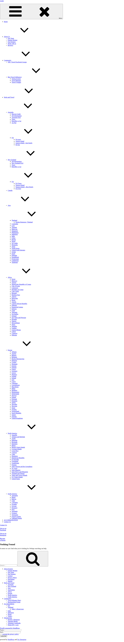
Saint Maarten (16, 470)
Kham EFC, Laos (13, 625)
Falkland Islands (17, 518)
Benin (13, 300)
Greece (14, 373)
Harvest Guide (16, 114)
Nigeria (14, 321)
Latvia (14, 381)
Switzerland (15, 411)
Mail (1, 632)
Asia (24, 205)
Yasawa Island (20, 185)
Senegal (14, 316)
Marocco (14, 281)
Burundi (14, 293)
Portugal (14, 399)
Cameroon (15, 288)
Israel (13, 253)
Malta (13, 388)
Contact (10, 576)
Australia (25, 112)
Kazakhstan (15, 257)
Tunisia (14, 282)
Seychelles (15, 314)
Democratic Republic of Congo (21, 284)
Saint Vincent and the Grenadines (22, 466)
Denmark (14, 364)
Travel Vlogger (16, 82)
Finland (14, 367)
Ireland (14, 378)
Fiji (27, 138)
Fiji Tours (19, 183)
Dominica (15, 456)
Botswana (15, 298)
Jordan (14, 252)
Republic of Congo (17, 289)
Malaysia (14, 229)
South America (27, 494)
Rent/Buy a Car (16, 121)
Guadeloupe (15, 463)
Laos (13, 225)
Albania (14, 352)
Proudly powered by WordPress (10, 628)
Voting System (16, 79)
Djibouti (14, 305)
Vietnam (14, 227)
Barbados (14, 444)
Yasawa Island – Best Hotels (24, 187)
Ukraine (14, 416)
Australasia (11, 590)
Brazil (13, 497)
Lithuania (15, 383)
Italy (13, 380)
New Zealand (26, 160)
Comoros (14, 333)
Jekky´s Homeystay (18, 609)
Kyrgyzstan (15, 259)
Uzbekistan (15, 260)
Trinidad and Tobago (18, 473)
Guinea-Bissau (16, 330)
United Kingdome (17, 418)
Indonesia (15, 234)
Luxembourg (16, 385)
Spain (13, 408)
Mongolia (15, 245)
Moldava (14, 390)
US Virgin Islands (17, 477)
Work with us (12, 43)
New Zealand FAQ (17, 163)
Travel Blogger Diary (14, 600)
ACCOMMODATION (11, 520)
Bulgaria (14, 360)
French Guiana (16, 516)
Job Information (17, 116)
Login (2, 1)
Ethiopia (14, 335)
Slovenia (14, 406)
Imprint (10, 581)
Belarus (14, 355)
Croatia (14, 362)
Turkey (14, 415)
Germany (14, 371)
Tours (13, 119)
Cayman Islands (17, 449)
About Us (21, 36)
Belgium (14, 357)
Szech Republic (16, 413)
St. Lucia (14, 468)
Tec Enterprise (21, 639)
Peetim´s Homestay (14, 619)
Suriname (15, 511)
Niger (13, 324)
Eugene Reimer (12, 40)
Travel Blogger (16, 80)
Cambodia (15, 224)
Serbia (14, 402)
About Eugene (8, 569)
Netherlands (15, 394)
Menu (31, 11)
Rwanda (14, 319)
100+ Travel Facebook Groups (17, 62)
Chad (13, 310)
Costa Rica (15, 451)
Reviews (10, 45)
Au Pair (14, 123)
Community (22, 60)
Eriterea (14, 309)
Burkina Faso (16, 295)
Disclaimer (11, 579)
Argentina (15, 495)
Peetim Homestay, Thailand (24, 222)
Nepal (13, 241)
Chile (13, 501)
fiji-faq (18, 145)
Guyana (14, 506)
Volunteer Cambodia (14, 623)
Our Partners (12, 42)
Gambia (14, 328)
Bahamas (14, 440)
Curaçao (14, 452)
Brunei (14, 239)
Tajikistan (15, 262)
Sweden (14, 409)
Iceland (14, 376)
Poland (14, 397)
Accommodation (9, 604)
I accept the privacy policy (10, 634)
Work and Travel (23, 97)
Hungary (14, 374)
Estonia (14, 366)
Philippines (15, 232)
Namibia (14, 326)
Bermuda (14, 442)
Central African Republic (19, 303)
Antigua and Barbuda (18, 437)
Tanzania (14, 312)
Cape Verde (15, 291)
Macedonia (15, 387)
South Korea (15, 248)
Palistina (14, 255)
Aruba (14, 438)
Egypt (13, 279)
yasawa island (20, 141)
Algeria (14, 296)
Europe (24, 350)
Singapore (15, 231)
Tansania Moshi (13, 621)
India (13, 236)
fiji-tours (18, 139)
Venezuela (15, 515)
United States (16, 479)
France (14, 369)
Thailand (29, 220)
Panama (14, 465)
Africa (24, 277)
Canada (10, 190)
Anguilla (14, 435)
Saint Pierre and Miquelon (20, 472)
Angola (14, 302)
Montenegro (15, 392)
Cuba (13, 454)
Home (6, 21)
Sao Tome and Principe (19, 317)
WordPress (11, 639)
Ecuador (14, 504)
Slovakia (14, 404)
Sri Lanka (15, 243)
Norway (14, 395)
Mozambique (16, 323)
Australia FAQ (16, 117)
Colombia (15, 502)
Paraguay (14, 508)
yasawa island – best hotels (24, 143)
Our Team (11, 38)
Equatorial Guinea (17, 307)
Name (2, 630)
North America (27, 433)
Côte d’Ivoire (16, 286)
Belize (14, 445)
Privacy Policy (12, 577)
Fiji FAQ (18, 188)
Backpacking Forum (14, 602)
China (13, 238)
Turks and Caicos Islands (19, 475)
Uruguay (14, 513)
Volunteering (8, 618)
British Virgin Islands (18, 447)
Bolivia (14, 499)
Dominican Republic (18, 458)
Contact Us (7, 522)
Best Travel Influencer (29, 77)
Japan (13, 246)
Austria (14, 353)
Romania (14, 401)
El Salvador (15, 459)
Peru (13, 509)
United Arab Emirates (18, 250)
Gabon (14, 331)
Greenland (15, 461)
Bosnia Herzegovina (18, 359)
